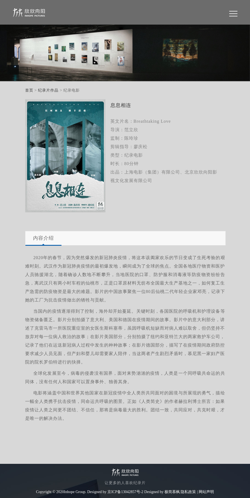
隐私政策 (188, 492)
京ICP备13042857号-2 (125, 492)
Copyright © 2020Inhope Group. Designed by (71, 492)
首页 (29, 90)
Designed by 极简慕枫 (162, 492)
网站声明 (206, 492)
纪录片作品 (48, 90)
